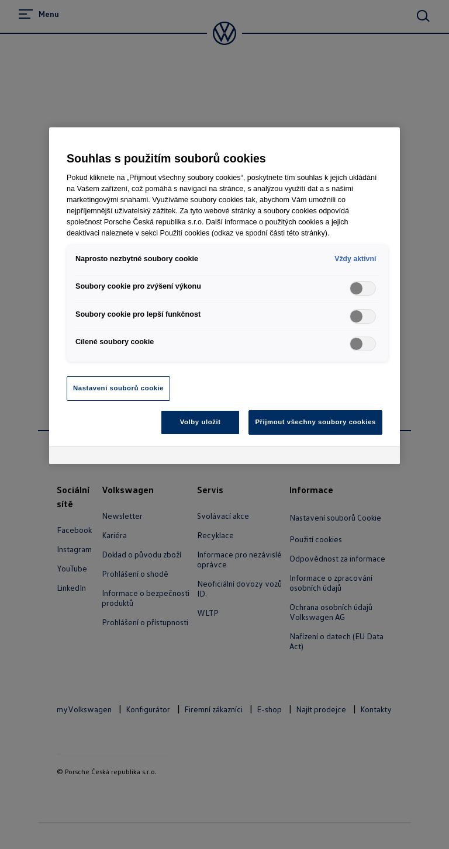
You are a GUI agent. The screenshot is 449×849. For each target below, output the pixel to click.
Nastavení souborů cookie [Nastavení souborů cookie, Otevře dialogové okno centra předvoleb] (118, 387)
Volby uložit (200, 421)
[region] (224, 295)
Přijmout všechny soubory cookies (315, 421)
